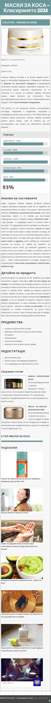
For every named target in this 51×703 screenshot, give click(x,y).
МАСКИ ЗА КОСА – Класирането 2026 (26, 8)
